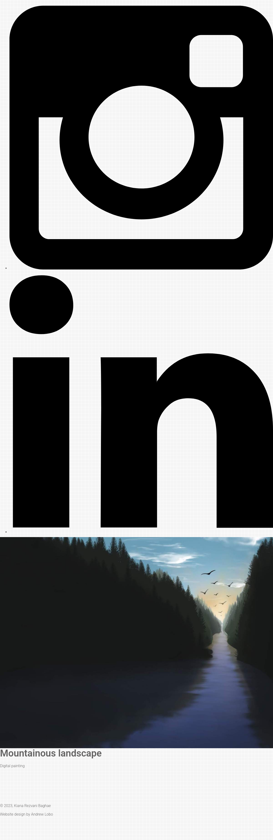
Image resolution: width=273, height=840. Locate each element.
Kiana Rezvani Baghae (32, 805)
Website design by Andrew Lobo (26, 814)
